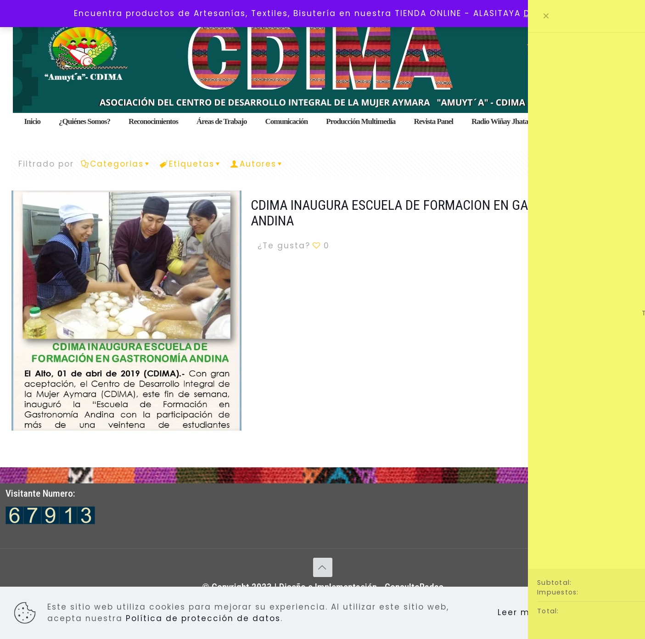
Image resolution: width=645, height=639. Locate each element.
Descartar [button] (548, 13)
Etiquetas (191, 163)
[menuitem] (221, 133)
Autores (257, 163)
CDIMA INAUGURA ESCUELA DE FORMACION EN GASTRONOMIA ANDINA (423, 213)
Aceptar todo (590, 612)
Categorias (116, 163)
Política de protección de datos (203, 618)
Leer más (519, 612)
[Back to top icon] (322, 567)
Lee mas (607, 245)
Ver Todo (602, 163)
